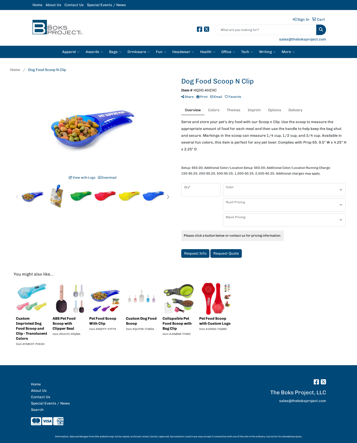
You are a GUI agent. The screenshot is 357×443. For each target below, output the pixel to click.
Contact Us (74, 5)
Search (37, 410)
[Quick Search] (265, 30)
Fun (161, 52)
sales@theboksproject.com (302, 39)
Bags (115, 52)
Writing (267, 52)
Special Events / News (106, 5)
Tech (247, 52)
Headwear (183, 52)
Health (207, 52)
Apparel (71, 52)
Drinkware (139, 52)
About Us (53, 5)
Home (37, 5)
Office (228, 52)
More (288, 52)
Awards (94, 52)
